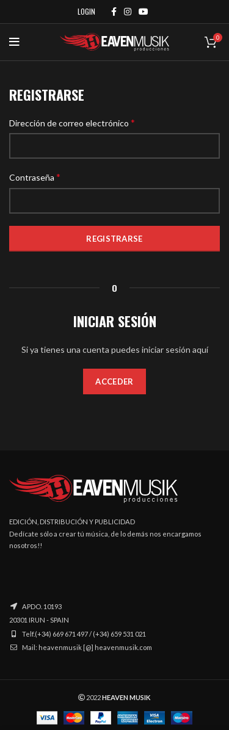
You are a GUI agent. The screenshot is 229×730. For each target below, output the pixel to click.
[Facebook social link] (113, 12)
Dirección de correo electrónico (72, 122)
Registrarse (114, 239)
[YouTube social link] (143, 12)
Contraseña (34, 176)
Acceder (114, 381)
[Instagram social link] (127, 12)
